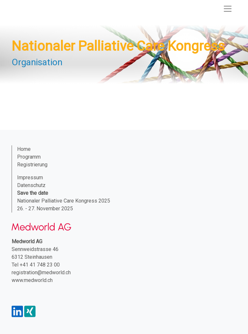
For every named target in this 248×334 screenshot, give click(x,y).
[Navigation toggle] (227, 9)
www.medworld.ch (32, 280)
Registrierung (32, 165)
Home (24, 149)
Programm (29, 157)
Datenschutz (31, 185)
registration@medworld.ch (41, 272)
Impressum (30, 177)
